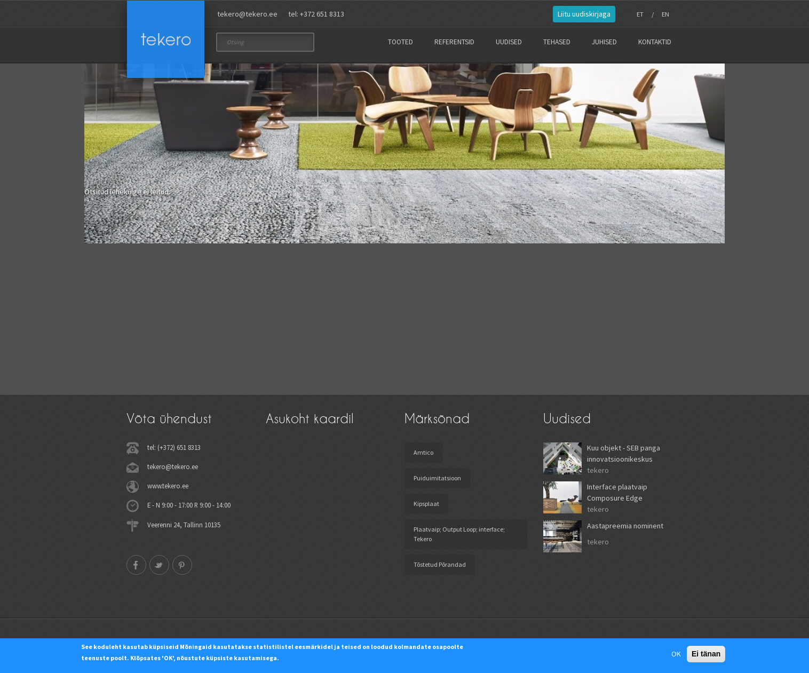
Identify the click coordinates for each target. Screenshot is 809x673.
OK (676, 654)
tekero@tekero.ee (247, 14)
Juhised (604, 41)
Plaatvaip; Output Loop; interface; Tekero (459, 534)
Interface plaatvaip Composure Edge (617, 492)
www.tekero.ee (167, 485)
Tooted (400, 41)
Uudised (509, 41)
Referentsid (454, 41)
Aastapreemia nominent (625, 526)
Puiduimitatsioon (437, 478)
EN (665, 14)
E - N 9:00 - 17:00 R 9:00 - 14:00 (189, 505)
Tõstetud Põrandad (440, 564)
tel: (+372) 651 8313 (174, 447)
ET (640, 14)
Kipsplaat (426, 504)
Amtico (423, 452)
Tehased (556, 41)
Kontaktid (654, 41)
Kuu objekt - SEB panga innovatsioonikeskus (623, 453)
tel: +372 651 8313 (316, 14)
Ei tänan (706, 654)
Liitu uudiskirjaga (584, 14)
